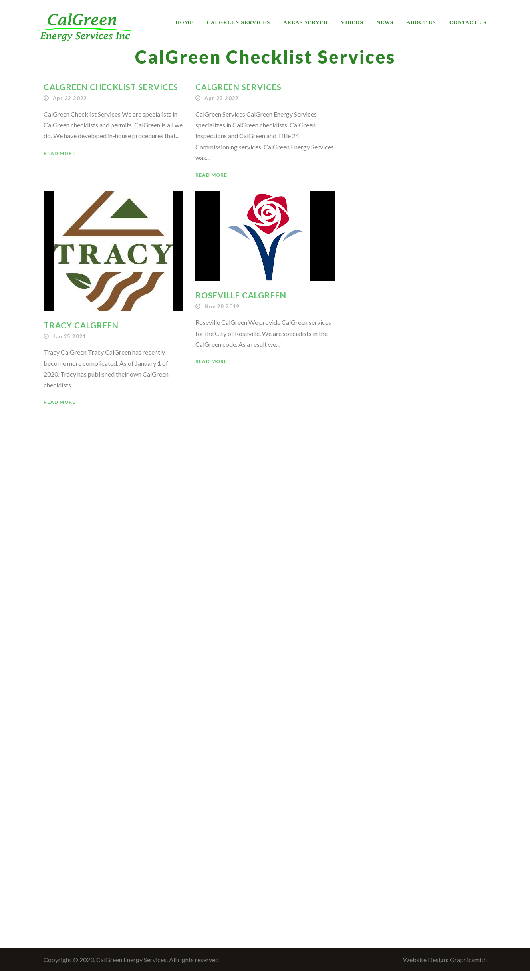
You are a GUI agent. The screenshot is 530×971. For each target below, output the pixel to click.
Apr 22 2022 (70, 98)
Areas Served (305, 22)
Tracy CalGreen (81, 325)
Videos (352, 22)
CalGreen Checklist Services (111, 87)
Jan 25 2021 (69, 336)
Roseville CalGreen (240, 295)
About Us (421, 22)
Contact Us (468, 22)
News (385, 22)
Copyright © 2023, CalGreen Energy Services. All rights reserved (131, 959)
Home (185, 22)
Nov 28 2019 (222, 306)
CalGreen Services (238, 22)
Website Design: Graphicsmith (445, 959)
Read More (59, 153)
